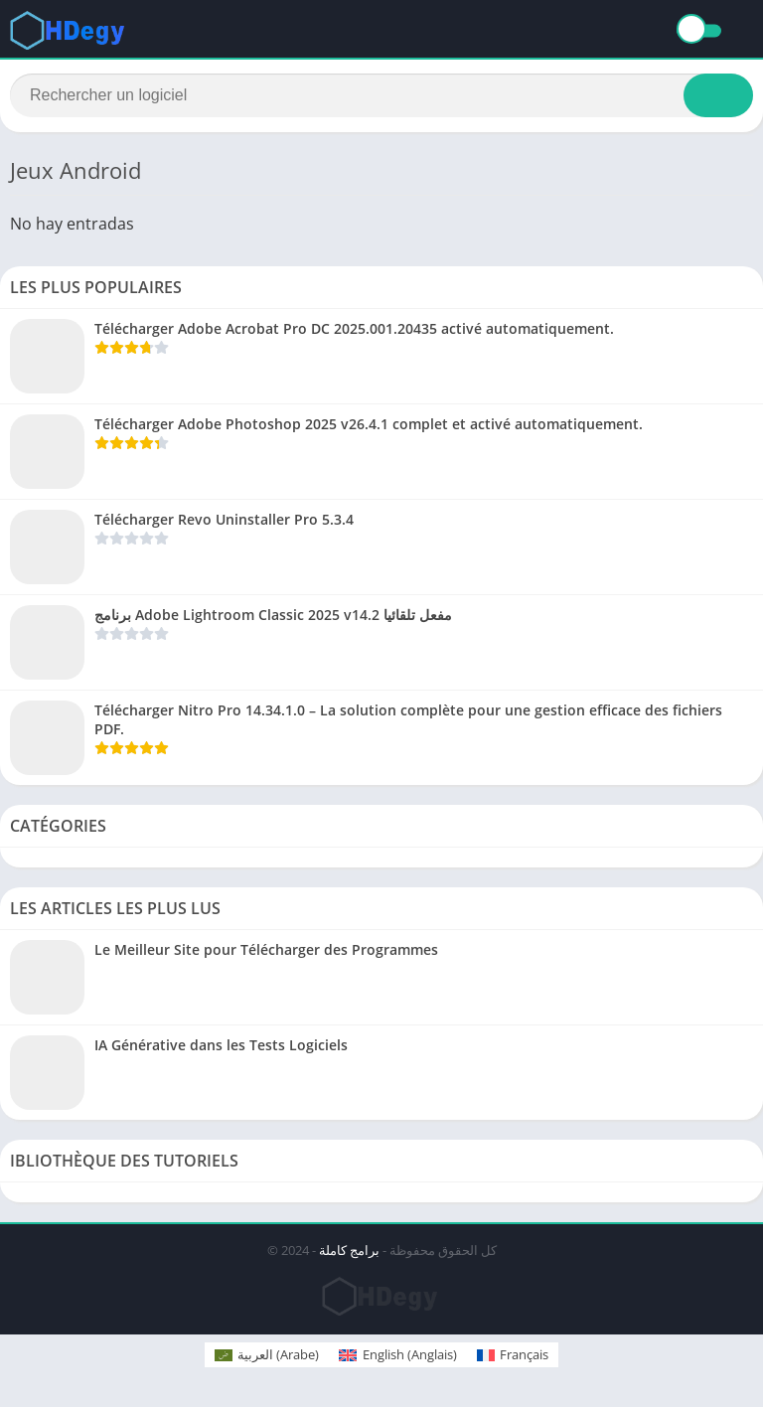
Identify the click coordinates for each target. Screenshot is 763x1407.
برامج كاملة (349, 1252)
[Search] (381, 96)
